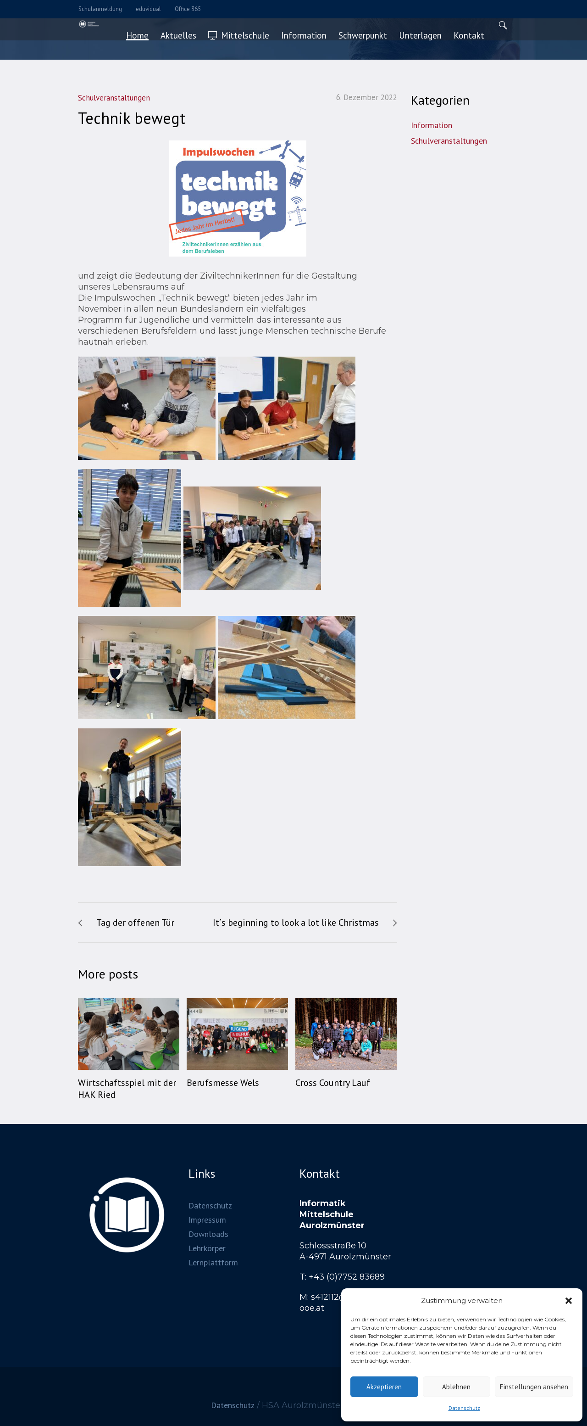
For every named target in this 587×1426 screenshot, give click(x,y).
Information (431, 125)
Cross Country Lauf (332, 1083)
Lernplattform (213, 1262)
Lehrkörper (207, 1247)
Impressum (207, 1219)
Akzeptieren (384, 1386)
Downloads (208, 1233)
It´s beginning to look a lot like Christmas (296, 922)
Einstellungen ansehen (534, 1386)
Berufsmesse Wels (223, 1083)
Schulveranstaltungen (449, 140)
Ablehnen (456, 1386)
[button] (568, 1300)
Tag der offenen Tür (135, 922)
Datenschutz (464, 1407)
